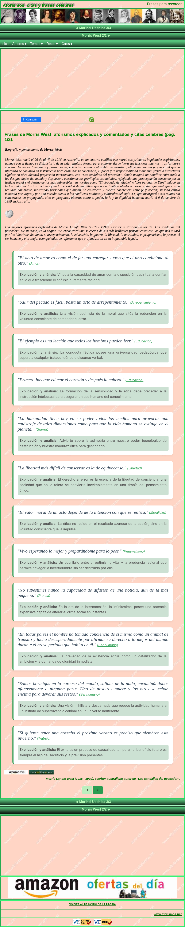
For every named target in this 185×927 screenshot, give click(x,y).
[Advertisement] (92, 78)
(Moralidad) (157, 512)
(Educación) (143, 341)
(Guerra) (41, 429)
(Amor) (34, 263)
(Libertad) (134, 468)
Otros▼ (67, 44)
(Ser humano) (107, 645)
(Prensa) (43, 595)
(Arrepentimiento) (143, 302)
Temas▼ (36, 44)
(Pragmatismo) (134, 551)
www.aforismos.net (168, 914)
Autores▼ (19, 44)
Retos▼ (52, 44)
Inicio (5, 44)
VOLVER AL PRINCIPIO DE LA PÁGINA (92, 904)
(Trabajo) (43, 738)
